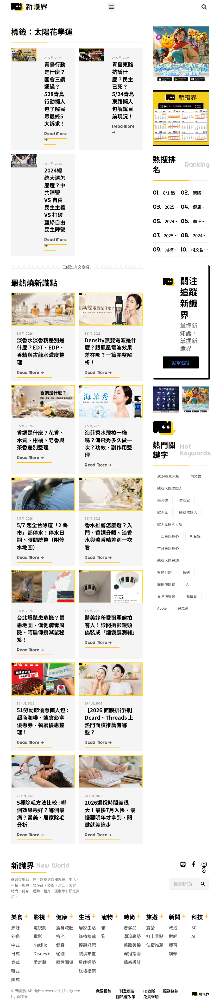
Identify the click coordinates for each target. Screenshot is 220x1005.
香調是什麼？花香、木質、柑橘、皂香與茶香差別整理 (40, 440)
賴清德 (162, 499)
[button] (111, 7)
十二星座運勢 (168, 536)
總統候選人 (188, 512)
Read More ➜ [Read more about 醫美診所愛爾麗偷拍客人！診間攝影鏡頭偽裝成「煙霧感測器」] (98, 642)
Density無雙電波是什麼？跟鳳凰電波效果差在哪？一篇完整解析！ (110, 351)
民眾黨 (183, 608)
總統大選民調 (168, 560)
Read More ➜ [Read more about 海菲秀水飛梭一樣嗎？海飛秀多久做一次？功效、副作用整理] (98, 465)
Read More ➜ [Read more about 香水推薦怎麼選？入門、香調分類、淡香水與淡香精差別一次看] (98, 557)
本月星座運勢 (168, 548)
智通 (186, 572)
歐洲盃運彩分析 (169, 524)
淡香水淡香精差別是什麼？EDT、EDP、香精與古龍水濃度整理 (40, 351)
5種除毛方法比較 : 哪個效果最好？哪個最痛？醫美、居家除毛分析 (41, 813)
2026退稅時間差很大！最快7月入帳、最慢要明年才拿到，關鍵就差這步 (110, 813)
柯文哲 (195, 475)
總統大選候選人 (169, 487)
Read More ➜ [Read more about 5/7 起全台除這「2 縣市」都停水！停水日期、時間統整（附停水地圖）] (30, 557)
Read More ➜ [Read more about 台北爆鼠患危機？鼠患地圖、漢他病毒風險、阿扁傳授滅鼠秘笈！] (30, 650)
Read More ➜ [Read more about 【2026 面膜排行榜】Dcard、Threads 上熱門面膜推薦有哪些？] (98, 742)
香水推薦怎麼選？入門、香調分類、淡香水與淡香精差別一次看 (108, 536)
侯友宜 (184, 499)
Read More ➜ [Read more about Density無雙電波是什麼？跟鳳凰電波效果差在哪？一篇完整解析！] (98, 372)
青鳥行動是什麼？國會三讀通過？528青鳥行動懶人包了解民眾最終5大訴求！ (54, 93)
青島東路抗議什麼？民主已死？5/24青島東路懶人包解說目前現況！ (123, 90)
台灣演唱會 (166, 596)
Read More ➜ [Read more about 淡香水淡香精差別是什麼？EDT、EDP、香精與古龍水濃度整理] (30, 372)
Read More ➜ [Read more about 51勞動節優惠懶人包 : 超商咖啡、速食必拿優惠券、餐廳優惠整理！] (30, 742)
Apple (162, 608)
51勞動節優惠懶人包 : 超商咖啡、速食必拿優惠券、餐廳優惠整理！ (42, 721)
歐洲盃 (162, 512)
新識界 (22, 865)
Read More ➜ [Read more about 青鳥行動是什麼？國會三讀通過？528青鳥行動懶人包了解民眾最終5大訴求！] (55, 136)
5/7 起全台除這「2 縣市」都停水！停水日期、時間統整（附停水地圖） (42, 536)
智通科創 (164, 572)
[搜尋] (203, 883)
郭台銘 (195, 536)
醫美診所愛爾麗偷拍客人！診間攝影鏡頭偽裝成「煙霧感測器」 (111, 624)
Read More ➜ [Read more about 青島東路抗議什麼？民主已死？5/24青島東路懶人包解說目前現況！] (123, 129)
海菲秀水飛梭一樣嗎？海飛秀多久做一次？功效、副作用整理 (108, 443)
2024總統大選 (168, 475)
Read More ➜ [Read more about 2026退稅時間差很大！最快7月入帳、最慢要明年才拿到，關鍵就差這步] (98, 835)
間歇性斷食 (166, 584)
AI (187, 584)
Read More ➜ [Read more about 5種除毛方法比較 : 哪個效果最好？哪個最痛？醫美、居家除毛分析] (30, 835)
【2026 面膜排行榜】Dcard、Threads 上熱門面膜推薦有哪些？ (110, 721)
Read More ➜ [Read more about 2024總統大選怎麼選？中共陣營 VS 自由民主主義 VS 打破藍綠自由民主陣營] (55, 242)
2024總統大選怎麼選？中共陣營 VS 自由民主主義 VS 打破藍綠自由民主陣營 (54, 199)
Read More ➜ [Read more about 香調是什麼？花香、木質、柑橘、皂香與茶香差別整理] (30, 457)
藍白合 (191, 596)
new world (52, 865)
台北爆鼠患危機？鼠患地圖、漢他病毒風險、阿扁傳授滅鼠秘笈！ (40, 628)
